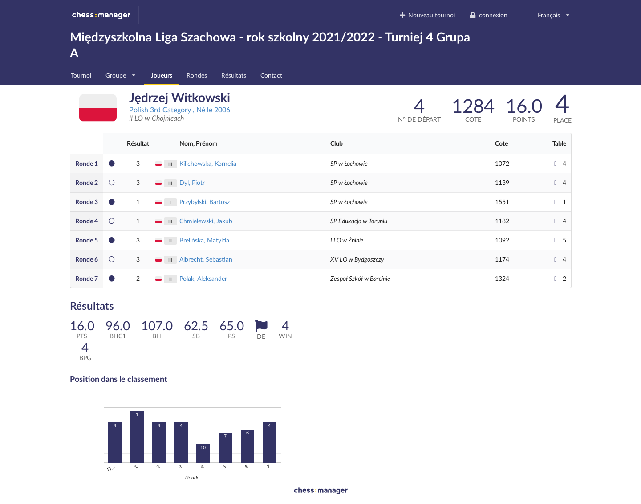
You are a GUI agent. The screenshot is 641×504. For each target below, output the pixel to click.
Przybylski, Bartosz (204, 201)
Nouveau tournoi (426, 15)
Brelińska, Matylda (204, 240)
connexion (488, 15)
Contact (271, 75)
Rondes (197, 75)
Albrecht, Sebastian (205, 259)
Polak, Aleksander (203, 278)
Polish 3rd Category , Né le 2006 (179, 109)
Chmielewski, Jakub (205, 221)
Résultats (233, 75)
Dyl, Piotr (192, 182)
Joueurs (161, 75)
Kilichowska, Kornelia (207, 163)
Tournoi (81, 75)
